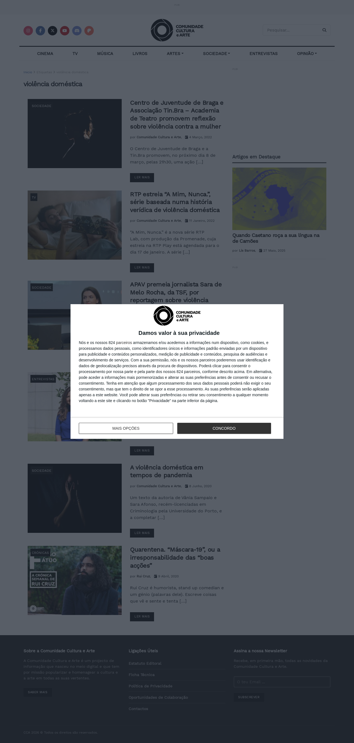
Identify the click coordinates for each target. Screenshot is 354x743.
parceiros (124, 343)
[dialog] (177, 371)
